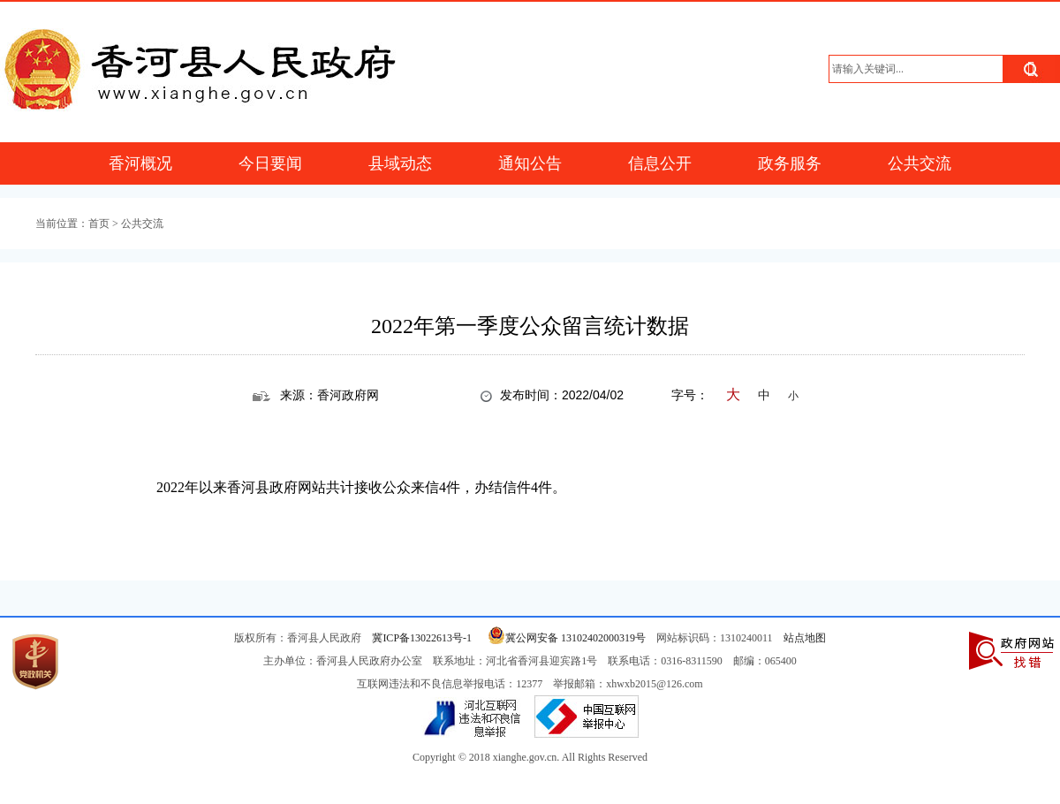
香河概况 (140, 163)
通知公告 (530, 163)
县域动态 (400, 163)
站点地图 (805, 638)
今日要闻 (270, 163)
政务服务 (790, 163)
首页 (99, 223)
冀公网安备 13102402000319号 (564, 638)
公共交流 (919, 163)
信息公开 (660, 163)
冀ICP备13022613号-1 (422, 638)
